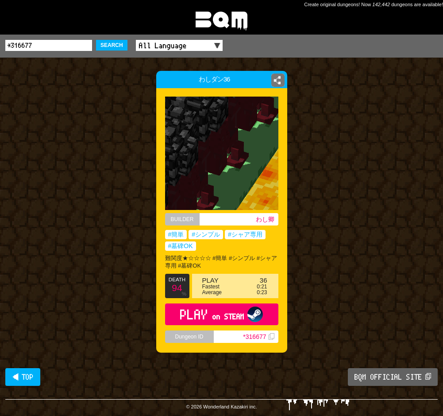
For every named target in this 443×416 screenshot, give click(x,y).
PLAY (221, 314)
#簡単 (176, 234)
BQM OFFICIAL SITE (392, 377)
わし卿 (265, 219)
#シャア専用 (245, 234)
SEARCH (111, 45)
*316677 (258, 336)
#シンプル (206, 234)
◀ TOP (23, 377)
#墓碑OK (180, 245)
